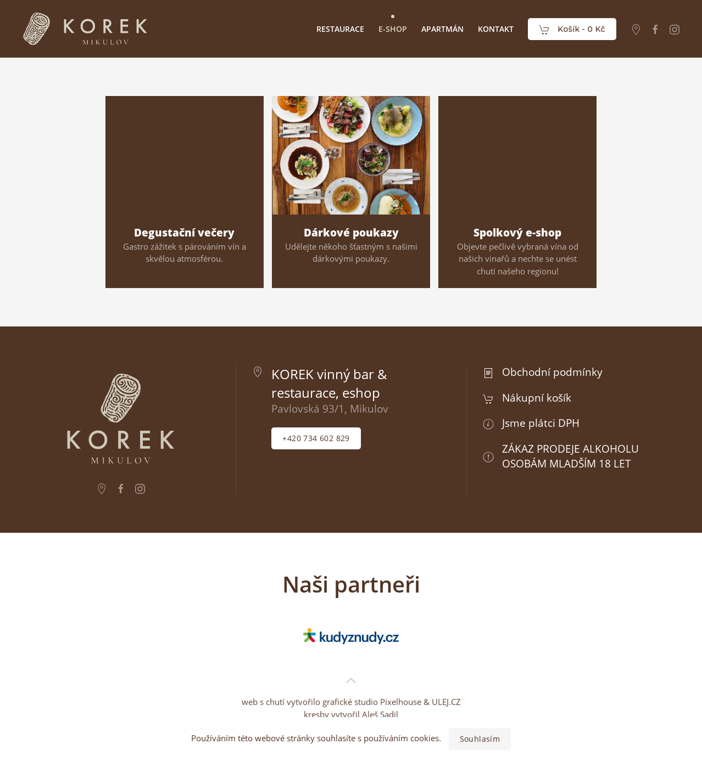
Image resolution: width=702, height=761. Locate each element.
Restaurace (340, 29)
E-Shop (392, 29)
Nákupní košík (536, 397)
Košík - (572, 29)
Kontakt (496, 29)
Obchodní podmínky (552, 372)
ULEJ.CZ (446, 678)
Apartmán (442, 29)
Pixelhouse (400, 678)
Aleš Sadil (380, 690)
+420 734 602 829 (315, 438)
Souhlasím (480, 739)
